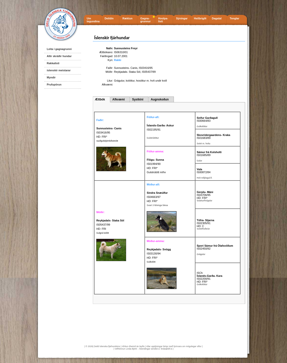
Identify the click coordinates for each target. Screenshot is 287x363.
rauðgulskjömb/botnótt (107, 141)
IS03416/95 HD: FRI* (108, 132)
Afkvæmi (118, 99)
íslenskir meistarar (59, 70)
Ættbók (100, 99)
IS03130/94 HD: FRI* (159, 253)
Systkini (137, 99)
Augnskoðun (159, 99)
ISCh (200, 272)
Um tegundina (93, 20)
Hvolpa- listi (163, 20)
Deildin (109, 18)
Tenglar (234, 18)
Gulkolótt (151, 262)
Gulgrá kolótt (102, 233)
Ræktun (127, 18)
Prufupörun (54, 84)
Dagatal (217, 18)
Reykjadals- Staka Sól (127, 71)
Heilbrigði (200, 18)
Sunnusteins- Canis (125, 67)
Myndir (51, 77)
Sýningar (182, 18)
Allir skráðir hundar (59, 56)
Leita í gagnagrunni (59, 49)
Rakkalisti (53, 63)
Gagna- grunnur (145, 20)
